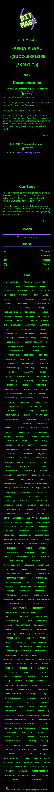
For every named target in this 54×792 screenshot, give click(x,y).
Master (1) (43, 526)
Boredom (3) (43, 316)
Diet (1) (26, 385)
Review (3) (19, 659)
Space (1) (9, 689)
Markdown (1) (27, 526)
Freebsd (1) (24, 432)
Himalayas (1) (32, 462)
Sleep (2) (29, 681)
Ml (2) (46, 539)
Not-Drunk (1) (38, 561)
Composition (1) (12, 355)
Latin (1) (19, 505)
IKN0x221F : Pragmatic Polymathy (27, 144)
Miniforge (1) (10, 539)
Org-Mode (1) (10, 586)
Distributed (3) (30, 389)
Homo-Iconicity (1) (28, 466)
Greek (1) (26, 449)
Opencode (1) (28, 574)
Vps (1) (37, 762)
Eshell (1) (29, 411)
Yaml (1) (44, 775)
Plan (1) (24, 612)
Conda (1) (10, 359)
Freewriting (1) (40, 432)
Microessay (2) (25, 535)
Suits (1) (19, 707)
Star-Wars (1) (31, 698)
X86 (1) (34, 775)
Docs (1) (44, 389)
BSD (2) (34, 321)
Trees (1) (44, 741)
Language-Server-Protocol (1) (33, 501)
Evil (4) (27, 415)
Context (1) (43, 363)
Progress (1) (11, 629)
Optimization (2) (39, 578)
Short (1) (44, 677)
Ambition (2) (22, 291)
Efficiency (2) (27, 398)
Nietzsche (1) (21, 556)
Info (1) (42, 479)
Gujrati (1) (42, 454)
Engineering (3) (15, 406)
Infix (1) (11, 479)
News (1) (8, 556)
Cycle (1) (8, 376)
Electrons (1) (42, 398)
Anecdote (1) (9, 295)
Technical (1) (44, 719)
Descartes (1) (12, 381)
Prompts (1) (25, 634)
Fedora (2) (26, 424)
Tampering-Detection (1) (15, 719)
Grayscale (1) (12, 449)
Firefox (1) (9, 428)
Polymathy (28, 94)
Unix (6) (45, 749)
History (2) (10, 466)
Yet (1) (15, 779)
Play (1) (46, 612)
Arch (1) (46, 295)
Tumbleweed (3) (13, 745)
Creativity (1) (28, 372)
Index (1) (36, 475)
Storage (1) (11, 702)
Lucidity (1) (32, 518)
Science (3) (28, 672)
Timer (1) (19, 737)
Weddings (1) (20, 767)
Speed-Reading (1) (13, 694)
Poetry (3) (10, 616)
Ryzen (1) (10, 668)
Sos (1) (46, 685)
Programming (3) (41, 625)
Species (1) (43, 689)
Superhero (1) (10, 711)
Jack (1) (46, 488)
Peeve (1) (30, 599)
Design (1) (28, 381)
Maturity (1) (24, 531)
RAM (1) (32, 642)
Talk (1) (46, 715)
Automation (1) (42, 303)
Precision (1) (42, 621)
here (34, 97)
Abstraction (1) (12, 282)
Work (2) (45, 767)
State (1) (45, 698)
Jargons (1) (26, 492)
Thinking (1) (44, 728)
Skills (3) (19, 681)
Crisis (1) (43, 372)
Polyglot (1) (41, 616)
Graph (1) (43, 445)
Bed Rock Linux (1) (13, 312)
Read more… (44, 136)
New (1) (44, 552)
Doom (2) (31, 393)
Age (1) (8, 286)
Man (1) (29, 522)
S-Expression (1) (25, 668)
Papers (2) (25, 595)
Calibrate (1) (44, 325)
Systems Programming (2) (28, 715)
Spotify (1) (31, 694)
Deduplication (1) (24, 376)
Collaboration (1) (16, 346)
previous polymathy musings (27, 152)
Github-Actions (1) (40, 441)
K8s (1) (21, 496)
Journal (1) (42, 492)
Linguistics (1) (13, 509)
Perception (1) (43, 599)
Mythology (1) (12, 552)
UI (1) (35, 749)
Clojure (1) (44, 338)
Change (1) (29, 333)
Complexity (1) (37, 351)
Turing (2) (29, 745)
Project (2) (27, 629)
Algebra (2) (9, 291)
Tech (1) (32, 719)
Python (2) (43, 638)
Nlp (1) (34, 556)
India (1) (46, 475)
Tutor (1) (43, 745)
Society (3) (8, 685)
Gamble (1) (44, 436)
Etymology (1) (12, 415)
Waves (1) (8, 767)
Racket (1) (9, 642)
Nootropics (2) (16, 561)
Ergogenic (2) (13, 411)
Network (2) (30, 552)
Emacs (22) (24, 402)
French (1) (8, 436)
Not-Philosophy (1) (12, 565)
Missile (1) (23, 539)
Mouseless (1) (13, 548)
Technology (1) (13, 724)
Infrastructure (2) (12, 484)
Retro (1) (8, 659)
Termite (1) (29, 724)
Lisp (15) (43, 509)
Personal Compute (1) (17, 608)
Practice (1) (27, 621)
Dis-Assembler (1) (12, 389)
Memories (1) (9, 535)
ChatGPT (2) (43, 333)
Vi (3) (27, 758)
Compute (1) (29, 355)
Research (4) (11, 655)
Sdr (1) (43, 672)
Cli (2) (33, 338)
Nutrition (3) (43, 565)
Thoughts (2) (42, 732)
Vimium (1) (8, 762)
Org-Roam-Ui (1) (42, 586)
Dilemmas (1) (41, 385)
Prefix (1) (8, 625)
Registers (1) (26, 651)
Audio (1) (46, 299)
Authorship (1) (24, 303)
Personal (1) (38, 604)
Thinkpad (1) (11, 732)
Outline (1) (24, 591)
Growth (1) (11, 454)
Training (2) (30, 741)
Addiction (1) (42, 282)
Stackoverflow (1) (13, 698)
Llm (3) (36, 514)
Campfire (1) (11, 329)
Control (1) (30, 368)
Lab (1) (46, 496)
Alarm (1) (44, 286)
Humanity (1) (11, 471)
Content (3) (27, 363)
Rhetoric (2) (44, 659)
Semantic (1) (31, 677)
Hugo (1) (44, 466)
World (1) (23, 771)
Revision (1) (31, 659)
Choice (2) (8, 338)
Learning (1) (32, 505)
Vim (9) (46, 758)
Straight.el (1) (28, 702)
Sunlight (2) (43, 707)
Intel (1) (7, 488)
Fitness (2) (22, 428)
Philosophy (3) (11, 612)
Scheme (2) (12, 672)
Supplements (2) (27, 711)
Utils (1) (28, 754)
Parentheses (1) (41, 595)
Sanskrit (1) (43, 668)
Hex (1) (20, 462)
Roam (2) (8, 664)
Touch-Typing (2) (13, 741)
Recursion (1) (26, 646)
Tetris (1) (43, 724)
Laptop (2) (8, 505)
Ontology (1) (40, 569)
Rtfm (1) (34, 664)
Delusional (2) (42, 376)
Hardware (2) (41, 458)
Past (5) (20, 599)
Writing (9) (23, 775)
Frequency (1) (22, 436)
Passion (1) (8, 599)
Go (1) (20, 445)
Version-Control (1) (13, 758)
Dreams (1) (43, 393)
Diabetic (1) (12, 385)
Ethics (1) (43, 411)
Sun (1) (31, 707)
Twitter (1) (10, 749)
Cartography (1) (27, 329)
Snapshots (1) (43, 681)
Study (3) (43, 702)
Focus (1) (10, 432)
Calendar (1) (29, 325)
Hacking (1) (25, 458)
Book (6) (18, 316)
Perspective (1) (39, 608)
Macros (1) (44, 518)
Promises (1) (42, 629)
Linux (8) (29, 509)
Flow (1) (45, 428)
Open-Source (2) (12, 574)
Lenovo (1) (44, 505)
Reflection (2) (11, 651)
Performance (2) (17, 604)
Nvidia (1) (11, 569)
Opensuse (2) (43, 574)
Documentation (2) (13, 393)
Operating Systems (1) (16, 578)
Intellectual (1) (21, 488)
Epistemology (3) (37, 406)
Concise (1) (43, 355)
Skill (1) (8, 681)
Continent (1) (13, 368)
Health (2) (9, 462)
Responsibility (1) (28, 655)
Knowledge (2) (33, 496)
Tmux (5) (30, 737)
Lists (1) (26, 514)
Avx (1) (11, 308)
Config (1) (43, 359)
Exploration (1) (29, 419)
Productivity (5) (23, 625)
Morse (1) (33, 544)
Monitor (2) (9, 544)
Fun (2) (34, 436)
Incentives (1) (23, 475)
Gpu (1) (31, 445)
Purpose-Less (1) (13, 638)
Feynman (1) (41, 424)
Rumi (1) (45, 664)
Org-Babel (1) (42, 582)
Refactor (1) (42, 646)
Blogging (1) (30, 312)
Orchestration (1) (13, 582)
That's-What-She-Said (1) (24, 728)
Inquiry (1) (29, 484)
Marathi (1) (11, 526)
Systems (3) (9, 715)
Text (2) (7, 728)
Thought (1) (26, 732)
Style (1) (8, 707)
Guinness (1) (27, 454)
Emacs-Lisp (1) (41, 402)
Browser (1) (22, 321)
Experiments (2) (11, 419)
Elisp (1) (10, 402)
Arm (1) (20, 299)
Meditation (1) (41, 531)
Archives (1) (9, 299)
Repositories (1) (42, 651)
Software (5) (21, 685)
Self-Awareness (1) (13, 677)
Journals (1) (9, 496)
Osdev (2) (10, 591)
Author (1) (9, 303)
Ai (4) (18, 286)
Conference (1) (26, 359)
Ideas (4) (43, 471)
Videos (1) (36, 758)
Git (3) (24, 441)
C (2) (5, 325)
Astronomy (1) (32, 299)
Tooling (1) (43, 737)
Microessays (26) (42, 535)
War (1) (46, 762)
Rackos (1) (21, 642)
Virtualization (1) (24, 762)
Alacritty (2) (29, 286)
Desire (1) (43, 381)
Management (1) (42, 522)
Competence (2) (16, 351)
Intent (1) (36, 488)
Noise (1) (45, 556)
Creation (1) (11, 372)
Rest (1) (44, 655)
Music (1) (42, 548)
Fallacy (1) (11, 424)
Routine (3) (21, 664)
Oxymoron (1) (41, 591)
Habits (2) (10, 458)
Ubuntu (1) (24, 749)
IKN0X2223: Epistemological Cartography (27, 88)
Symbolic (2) (43, 711)
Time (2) (8, 737)
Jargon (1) (11, 492)
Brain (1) (8, 321)
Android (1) (44, 291)
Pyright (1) (29, 638)
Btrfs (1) (44, 321)
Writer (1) (9, 775)
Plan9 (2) (35, 612)
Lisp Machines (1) (12, 514)
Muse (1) (29, 548)
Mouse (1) (45, 544)
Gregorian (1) (41, 449)
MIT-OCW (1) (36, 539)
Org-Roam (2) (25, 586)
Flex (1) (34, 428)
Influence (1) (27, 479)
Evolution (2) (41, 415)
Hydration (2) (29, 471)
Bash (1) (42, 308)
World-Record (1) (40, 771)
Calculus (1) (16, 325)
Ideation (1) (9, 475)
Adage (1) (28, 282)
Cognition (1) (13, 342)
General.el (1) (11, 441)
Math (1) (9, 531)
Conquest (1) (11, 363)
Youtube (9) (36, 779)
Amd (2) (33, 291)
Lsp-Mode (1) (18, 518)
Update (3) (13, 754)
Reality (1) (10, 646)
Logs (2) (45, 514)
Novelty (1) (29, 565)
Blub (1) (8, 316)
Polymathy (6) (11, 621)
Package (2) (11, 595)
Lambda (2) (10, 501)
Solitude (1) (36, 685)
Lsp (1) (6, 518)
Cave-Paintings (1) (13, 333)
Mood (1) (22, 544)
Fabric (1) (45, 419)
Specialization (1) (26, 689)
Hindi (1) (45, 462)
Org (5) (29, 582)
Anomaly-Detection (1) (29, 295)
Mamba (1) (19, 522)
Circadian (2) (22, 338)
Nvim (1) (25, 569)
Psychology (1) (41, 634)
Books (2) (30, 316)
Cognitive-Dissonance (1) (36, 342)
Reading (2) (44, 642)
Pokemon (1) (25, 616)
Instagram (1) (43, 484)
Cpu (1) (44, 368)
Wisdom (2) (34, 767)
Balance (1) (26, 308)
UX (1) (42, 754)
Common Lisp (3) (38, 346)
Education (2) (11, 398)
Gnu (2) (9, 445)
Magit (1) (8, 522)
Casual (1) (44, 329)
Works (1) (10, 771)
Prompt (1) (10, 634)
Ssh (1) (44, 694)
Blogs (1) (44, 312)
